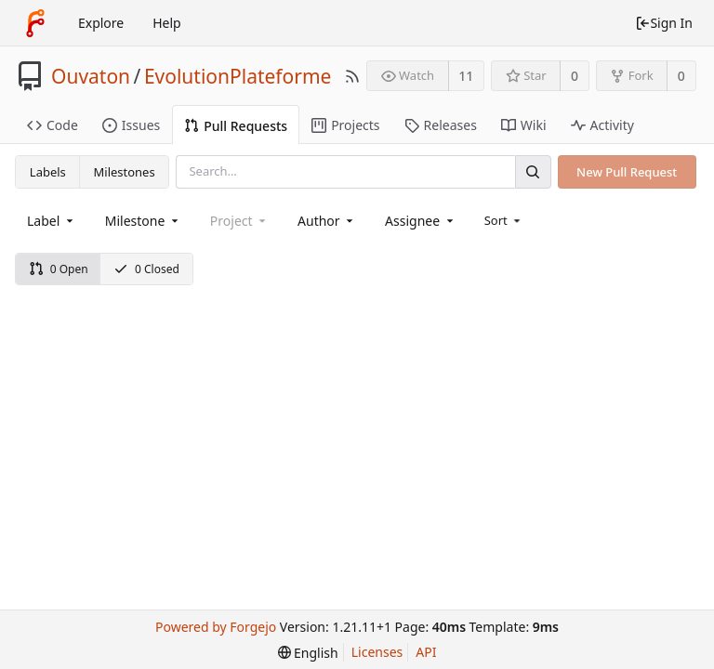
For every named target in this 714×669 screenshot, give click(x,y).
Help (166, 23)
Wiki (524, 125)
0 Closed (146, 269)
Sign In (664, 23)
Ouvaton (90, 76)
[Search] (532, 171)
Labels (48, 172)
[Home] (35, 23)
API (426, 652)
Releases (440, 125)
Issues (131, 125)
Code (52, 125)
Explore (101, 23)
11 (465, 76)
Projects (345, 125)
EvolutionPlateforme (238, 76)
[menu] (504, 220)
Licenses (377, 652)
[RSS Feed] (352, 76)
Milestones (124, 172)
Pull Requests (235, 126)
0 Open (58, 269)
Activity (602, 125)
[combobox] (51, 221)
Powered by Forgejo (215, 627)
